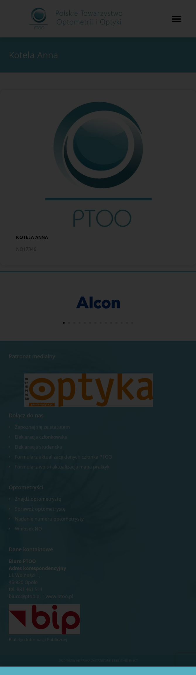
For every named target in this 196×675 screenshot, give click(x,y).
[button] (176, 19)
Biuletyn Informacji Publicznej (38, 639)
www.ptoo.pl (59, 596)
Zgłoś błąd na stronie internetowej (98, 669)
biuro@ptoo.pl (25, 596)
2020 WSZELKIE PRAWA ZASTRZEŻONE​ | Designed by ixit (98, 660)
